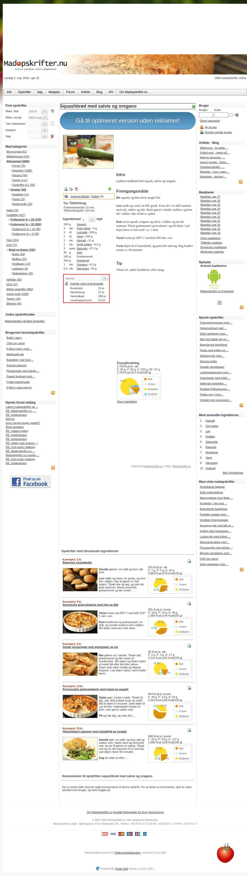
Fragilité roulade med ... (214, 514)
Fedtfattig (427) (16, 214)
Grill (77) (12, 244)
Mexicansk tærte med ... (214, 542)
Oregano (82, 264)
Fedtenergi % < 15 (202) (26, 224)
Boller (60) (18, 254)
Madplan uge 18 (210, 232)
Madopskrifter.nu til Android (217, 291)
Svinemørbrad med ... (213, 328)
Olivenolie (211, 441)
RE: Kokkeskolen (16, 414)
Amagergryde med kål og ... (217, 525)
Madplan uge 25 (210, 204)
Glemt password (210, 120)
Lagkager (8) (20, 268)
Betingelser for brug (135, 812)
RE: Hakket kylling (17, 430)
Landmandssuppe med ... (215, 372)
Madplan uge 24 (210, 208)
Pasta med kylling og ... (214, 350)
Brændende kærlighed (213, 344)
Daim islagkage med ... (214, 333)
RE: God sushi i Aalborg (20, 447)
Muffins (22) (19, 258)
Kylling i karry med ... (19, 348)
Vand (80, 236)
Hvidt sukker (84, 244)
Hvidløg (210, 436)
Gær (79, 252)
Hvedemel (83, 260)
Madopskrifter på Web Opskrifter (25, 321)
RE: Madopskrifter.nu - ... (21, 410)
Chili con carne (16, 343)
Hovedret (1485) (22, 170)
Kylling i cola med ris (19, 387)
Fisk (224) (13, 240)
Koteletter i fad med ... (20, 359)
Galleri (95, 196)
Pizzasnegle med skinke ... (23, 370)
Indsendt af (147, 466)
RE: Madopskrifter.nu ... (20, 451)
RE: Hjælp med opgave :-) (22, 443)
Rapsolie (82, 248)
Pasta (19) (18, 199)
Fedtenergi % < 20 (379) (26, 219)
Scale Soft (121, 868)
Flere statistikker (127, 401)
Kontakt (117, 812)
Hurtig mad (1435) (18, 293)
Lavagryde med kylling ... (215, 536)
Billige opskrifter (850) (20, 289)
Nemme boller (208, 361)
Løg (207, 431)
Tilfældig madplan (211, 242)
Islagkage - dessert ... (213, 176)
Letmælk (82, 232)
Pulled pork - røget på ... (215, 152)
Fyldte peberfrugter (18, 381)
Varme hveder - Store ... (214, 162)
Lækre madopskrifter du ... (22, 406)
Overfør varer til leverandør (86, 283)
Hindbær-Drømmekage (214, 519)
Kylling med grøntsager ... (215, 531)
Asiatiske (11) (20, 194)
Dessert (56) (20, 175)
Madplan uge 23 (210, 212)
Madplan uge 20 (210, 224)
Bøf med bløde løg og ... (215, 339)
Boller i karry (14, 337)
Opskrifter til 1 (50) (23, 184)
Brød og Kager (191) (22, 249)
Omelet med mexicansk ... (216, 400)
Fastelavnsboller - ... (212, 166)
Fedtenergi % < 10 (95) (26, 229)
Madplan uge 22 (210, 216)
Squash (81, 224)
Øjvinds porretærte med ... (216, 553)
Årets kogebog (15, 426)
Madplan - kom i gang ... (215, 171)
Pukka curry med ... (212, 394)
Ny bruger (211, 127)
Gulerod (210, 468)
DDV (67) (12, 284)
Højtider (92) (14, 279)
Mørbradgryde (15, 354)
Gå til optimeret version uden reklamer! (128, 120)
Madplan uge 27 (210, 196)
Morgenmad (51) (17, 151)
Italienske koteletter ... (213, 383)
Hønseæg (83, 268)
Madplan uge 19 (210, 228)
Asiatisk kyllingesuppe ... (215, 388)
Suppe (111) (20, 180)
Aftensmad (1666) (18, 161)
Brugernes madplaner (213, 247)
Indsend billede (79, 196)
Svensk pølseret (16, 365)
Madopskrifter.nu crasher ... (22, 455)
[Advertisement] (155, 151)
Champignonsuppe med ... (216, 322)
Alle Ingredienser (233, 472)
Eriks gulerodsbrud (211, 492)
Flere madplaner (210, 238)
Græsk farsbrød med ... (21, 376)
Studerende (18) (22, 203)
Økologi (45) (14, 303)
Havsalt (81, 240)
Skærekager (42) (22, 273)
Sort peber (211, 425)
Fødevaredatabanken (127, 852)
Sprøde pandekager (212, 366)
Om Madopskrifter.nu (99, 812)
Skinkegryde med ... (212, 355)
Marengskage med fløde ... (216, 497)
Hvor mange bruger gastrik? (23, 422)
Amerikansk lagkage (212, 486)
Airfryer (10, 418)
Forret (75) (18, 165)
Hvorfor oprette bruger (218, 132)
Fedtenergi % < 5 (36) (25, 233)
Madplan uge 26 (210, 200)
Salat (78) (13, 210)
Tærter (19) (14, 298)
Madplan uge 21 (210, 220)
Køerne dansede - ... (212, 157)
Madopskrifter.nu (153, 466)
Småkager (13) (21, 263)
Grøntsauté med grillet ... (215, 377)
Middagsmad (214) (18, 156)
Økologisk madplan (212, 251)
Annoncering (156, 812)
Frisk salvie (84, 228)
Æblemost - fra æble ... (214, 147)
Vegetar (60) (18, 189)
